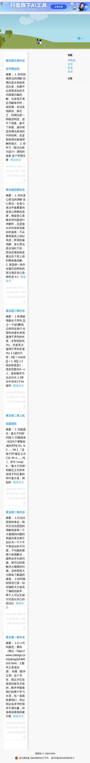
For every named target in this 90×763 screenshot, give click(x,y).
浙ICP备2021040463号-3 (62, 758)
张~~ (80, 38)
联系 (70, 67)
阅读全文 (15, 159)
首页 (70, 64)
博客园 (71, 60)
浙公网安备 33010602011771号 (32, 758)
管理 (70, 71)
